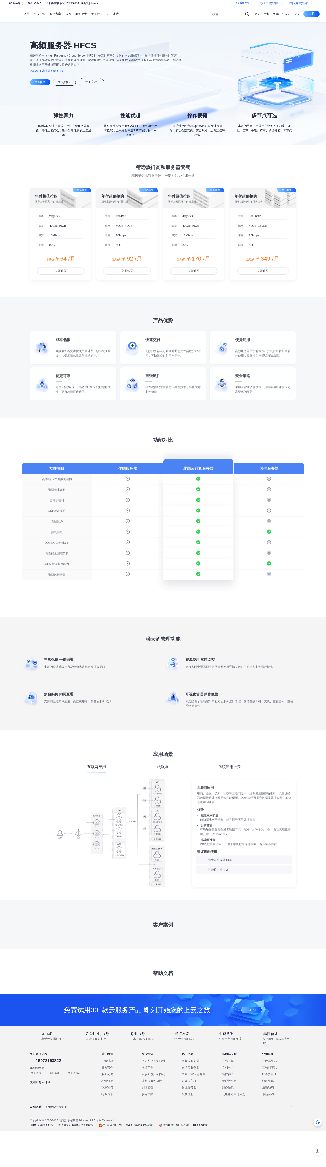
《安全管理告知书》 (273, 3)
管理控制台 (72, 82)
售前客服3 (74, 1108)
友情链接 (107, 1116)
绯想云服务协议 (152, 1116)
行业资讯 (107, 1129)
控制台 (286, 14)
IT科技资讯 (269, 1110)
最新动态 (268, 1123)
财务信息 (228, 1123)
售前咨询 (228, 1110)
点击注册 (252, 1045)
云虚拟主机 (189, 1116)
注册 (311, 13)
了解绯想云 (108, 1096)
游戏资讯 (268, 1116)
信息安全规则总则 (153, 1096)
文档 (267, 14)
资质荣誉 (107, 1103)
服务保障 (147, 1129)
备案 (276, 14)
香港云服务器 (190, 1103)
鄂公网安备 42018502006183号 (74, 1161)
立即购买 (42, 82)
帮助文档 (103, 82)
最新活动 (268, 1129)
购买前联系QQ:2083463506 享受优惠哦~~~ (72, 3)
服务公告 (107, 1110)
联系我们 (107, 1123)
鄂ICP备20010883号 (41, 1161)
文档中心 (228, 1103)
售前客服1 (37, 1108)
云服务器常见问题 (233, 1129)
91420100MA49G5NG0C (137, 1161)
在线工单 (228, 1096)
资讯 (258, 14)
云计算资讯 (269, 1096)
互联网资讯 (269, 1103)
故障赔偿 (147, 1123)
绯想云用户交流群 (302, 3)
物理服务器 (189, 1123)
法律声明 (147, 1103)
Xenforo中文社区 (57, 1142)
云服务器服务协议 (153, 1110)
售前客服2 (55, 1108)
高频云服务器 (190, 1096)
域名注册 (187, 1129)
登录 (297, 14)
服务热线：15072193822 (25, 3)
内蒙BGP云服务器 (193, 1110)
